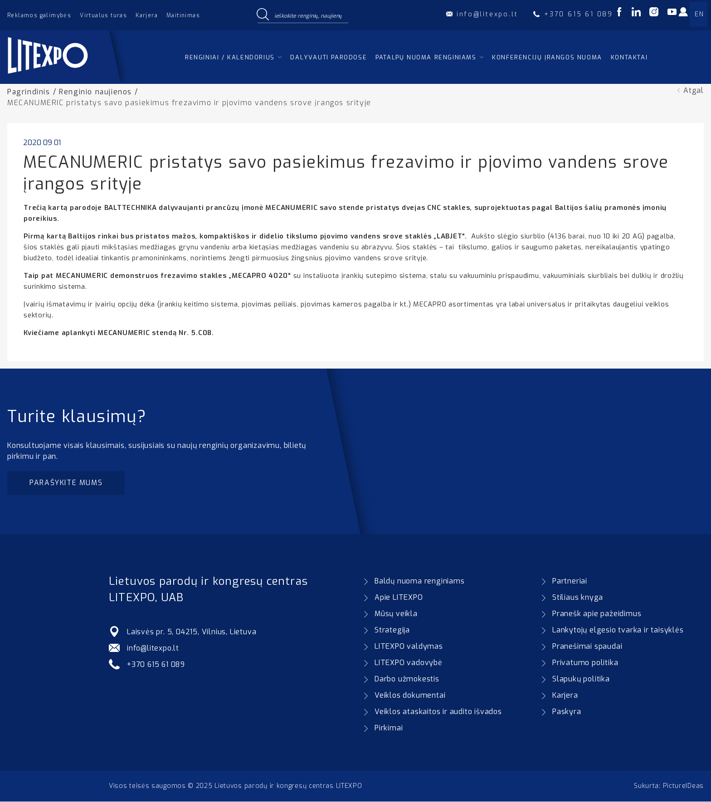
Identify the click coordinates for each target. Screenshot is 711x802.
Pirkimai (389, 728)
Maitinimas (183, 15)
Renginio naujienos (96, 92)
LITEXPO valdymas (409, 646)
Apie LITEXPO (399, 598)
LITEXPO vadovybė (409, 663)
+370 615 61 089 (157, 665)
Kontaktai (629, 57)
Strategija (392, 630)
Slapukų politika (581, 679)
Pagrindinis (29, 92)
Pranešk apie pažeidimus (596, 614)
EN (699, 14)
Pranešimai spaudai (587, 646)
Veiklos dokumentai (410, 695)
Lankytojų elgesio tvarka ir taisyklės (618, 630)
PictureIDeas (683, 786)
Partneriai (569, 581)
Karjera (147, 15)
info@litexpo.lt (153, 648)
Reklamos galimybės (39, 15)
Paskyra (566, 712)
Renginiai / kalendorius (230, 57)
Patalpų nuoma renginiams (425, 57)
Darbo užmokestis (407, 679)
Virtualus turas (103, 15)
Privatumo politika (585, 663)
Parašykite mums (67, 483)
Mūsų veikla (396, 614)
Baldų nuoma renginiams (420, 581)
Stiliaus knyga (577, 598)
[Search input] (309, 15)
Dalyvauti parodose (328, 57)
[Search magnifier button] (262, 15)
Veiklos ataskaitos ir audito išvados (438, 712)
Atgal (693, 90)
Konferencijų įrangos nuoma (547, 57)
